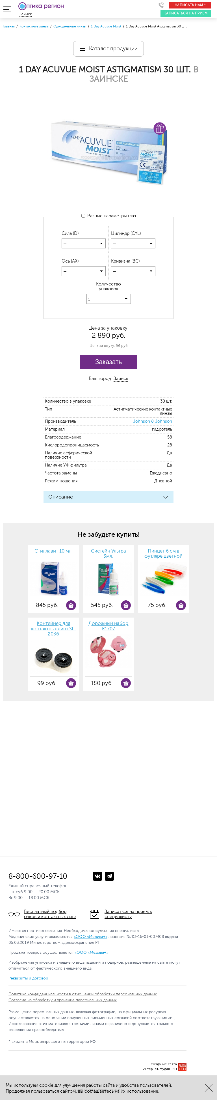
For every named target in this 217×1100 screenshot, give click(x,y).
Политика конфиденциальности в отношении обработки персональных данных (82, 994)
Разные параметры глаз (108, 216)
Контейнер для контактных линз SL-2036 (53, 629)
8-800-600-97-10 (37, 877)
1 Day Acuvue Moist (106, 26)
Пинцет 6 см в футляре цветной (163, 554)
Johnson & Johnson (152, 421)
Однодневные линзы (69, 26)
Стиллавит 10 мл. (53, 551)
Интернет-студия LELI (160, 1069)
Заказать (108, 362)
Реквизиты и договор (28, 978)
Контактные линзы (34, 26)
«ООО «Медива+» (90, 937)
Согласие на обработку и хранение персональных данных (62, 1000)
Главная (9, 26)
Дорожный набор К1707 (108, 626)
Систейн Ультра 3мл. (108, 554)
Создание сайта (164, 1064)
